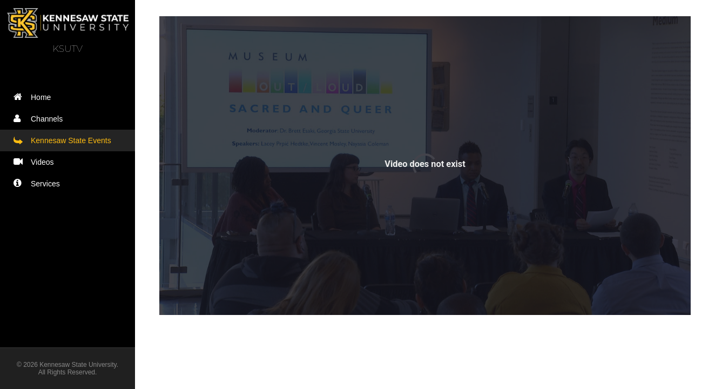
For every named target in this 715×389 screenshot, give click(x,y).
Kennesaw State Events (64, 140)
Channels (40, 118)
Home (34, 97)
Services (39, 183)
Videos (36, 161)
